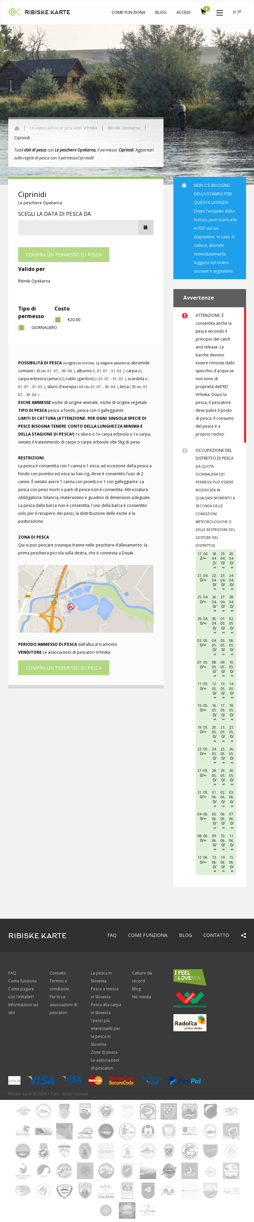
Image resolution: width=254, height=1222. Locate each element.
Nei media (141, 997)
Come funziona (128, 12)
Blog (160, 12)
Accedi (183, 12)
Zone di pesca (104, 1052)
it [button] (237, 12)
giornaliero (38, 327)
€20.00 (74, 319)
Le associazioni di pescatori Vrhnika (63, 128)
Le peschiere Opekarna (40, 203)
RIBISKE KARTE (48, 12)
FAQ (112, 935)
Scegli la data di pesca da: (55, 213)
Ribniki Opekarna (124, 128)
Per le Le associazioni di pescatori (64, 1004)
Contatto (216, 935)
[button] (219, 11)
